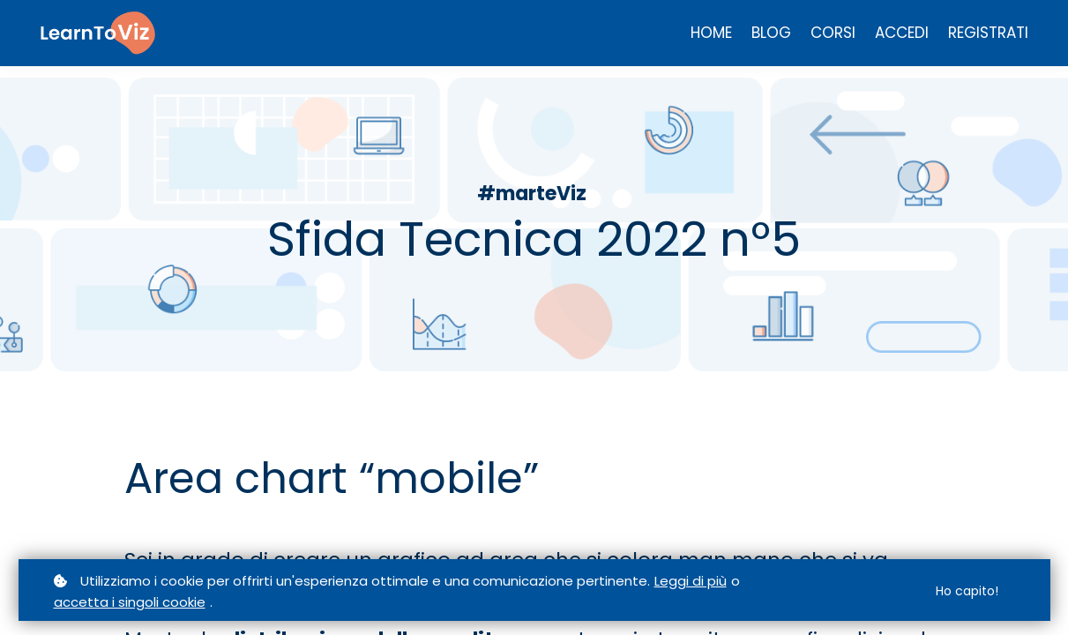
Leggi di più (690, 581)
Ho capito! (967, 591)
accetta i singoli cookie (129, 602)
